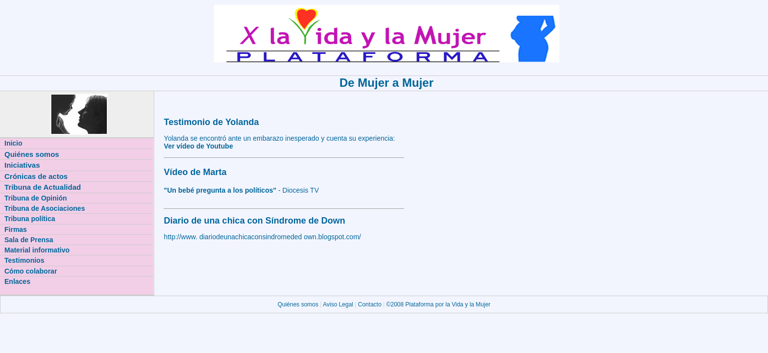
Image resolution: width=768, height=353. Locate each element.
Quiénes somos (299, 304)
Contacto (370, 304)
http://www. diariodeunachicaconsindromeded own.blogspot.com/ (262, 237)
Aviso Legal (339, 304)
